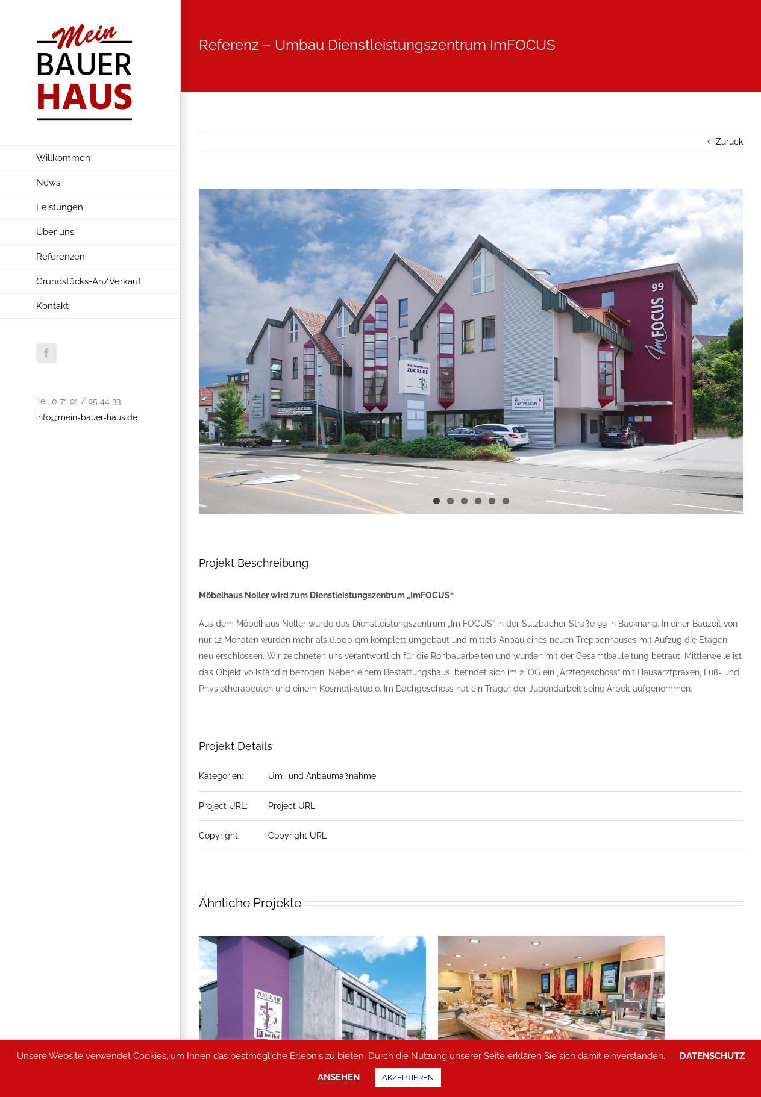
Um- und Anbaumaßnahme (322, 776)
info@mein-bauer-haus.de (86, 417)
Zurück (729, 141)
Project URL (291, 806)
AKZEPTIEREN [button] (408, 1077)
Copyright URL (297, 835)
